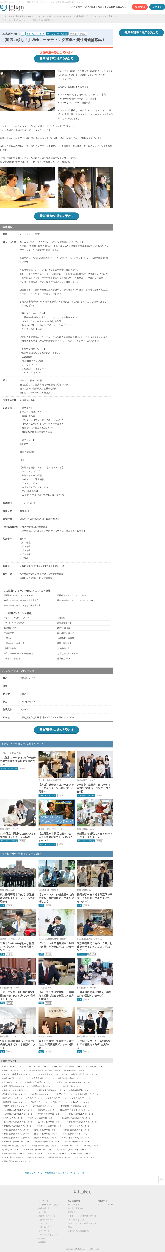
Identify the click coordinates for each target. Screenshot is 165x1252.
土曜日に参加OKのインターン (16, 1138)
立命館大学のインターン (41, 1094)
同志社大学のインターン (88, 1094)
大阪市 (83, 34)
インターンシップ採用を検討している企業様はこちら (100, 6)
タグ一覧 (42, 1212)
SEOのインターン (64, 1094)
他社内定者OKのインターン (82, 1090)
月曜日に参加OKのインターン (16, 1130)
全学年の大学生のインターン (46, 1138)
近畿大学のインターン (57, 1098)
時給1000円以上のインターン (84, 1074)
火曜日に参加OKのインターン (46, 1130)
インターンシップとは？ (48, 1204)
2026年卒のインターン (13, 1157)
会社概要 (42, 1242)
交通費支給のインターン (44, 1078)
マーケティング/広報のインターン (67, 1066)
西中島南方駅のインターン (44, 1106)
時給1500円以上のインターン (46, 1146)
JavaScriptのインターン (83, 1102)
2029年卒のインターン (13, 1118)
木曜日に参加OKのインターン (16, 1134)
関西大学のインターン (12, 1098)
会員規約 (42, 1238)
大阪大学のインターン (81, 1098)
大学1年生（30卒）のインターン (39, 1150)
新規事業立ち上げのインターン (54, 1074)
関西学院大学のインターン (14, 1102)
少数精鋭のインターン (74, 1070)
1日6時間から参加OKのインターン (18, 1110)
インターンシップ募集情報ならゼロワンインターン (22, 16)
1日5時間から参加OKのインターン (75, 1106)
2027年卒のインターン (80, 1126)
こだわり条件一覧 (45, 1220)
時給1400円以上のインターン (15, 1146)
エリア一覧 (43, 1223)
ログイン (157, 6)
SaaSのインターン (36, 1157)
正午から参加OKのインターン (50, 1122)
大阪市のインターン (11, 1070)
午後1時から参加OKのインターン (83, 1122)
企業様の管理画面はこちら (79, 1231)
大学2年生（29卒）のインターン (72, 1150)
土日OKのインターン (12, 1082)
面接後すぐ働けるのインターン (52, 1090)
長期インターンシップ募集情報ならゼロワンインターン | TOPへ (56, 1173)
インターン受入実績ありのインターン (19, 1074)
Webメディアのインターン (14, 1094)
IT (50, 16)
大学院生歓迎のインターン (72, 1086)
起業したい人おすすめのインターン (18, 1090)
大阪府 (73, 34)
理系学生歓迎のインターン (44, 1086)
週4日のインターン (39, 1102)
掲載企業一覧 (44, 1208)
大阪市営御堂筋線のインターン (16, 1161)
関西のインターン (36, 1153)
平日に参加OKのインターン (76, 1134)
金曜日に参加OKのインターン (46, 1134)
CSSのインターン (93, 1146)
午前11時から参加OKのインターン (18, 1122)
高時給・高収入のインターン (15, 1106)
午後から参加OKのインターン (81, 1114)
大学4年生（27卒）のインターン (17, 1142)
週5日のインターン (58, 1153)
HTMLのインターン (72, 1146)
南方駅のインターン (46, 1110)
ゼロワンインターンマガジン (110, 1204)
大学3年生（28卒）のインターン (77, 1138)
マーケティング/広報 (103, 16)
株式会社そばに (83, 16)
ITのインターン (9, 1066)
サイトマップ (44, 1231)
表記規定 (72, 1212)
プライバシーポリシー (47, 1235)
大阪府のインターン (95, 1066)
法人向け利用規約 (75, 1208)
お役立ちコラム (45, 1227)
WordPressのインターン (13, 1153)
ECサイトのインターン (86, 1157)
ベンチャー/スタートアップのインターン (43, 1070)
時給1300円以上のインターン (78, 1142)
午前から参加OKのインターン (50, 1114)
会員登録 (140, 6)
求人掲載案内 (73, 1204)
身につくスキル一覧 (46, 1216)
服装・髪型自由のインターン (15, 1086)
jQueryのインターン (11, 1150)
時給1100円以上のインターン (48, 1142)
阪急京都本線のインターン (60, 1157)
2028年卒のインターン (80, 1153)
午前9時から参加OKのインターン (42, 1118)
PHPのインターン (35, 1098)
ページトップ (161, 1179)
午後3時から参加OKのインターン (51, 1126)
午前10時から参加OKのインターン (76, 1118)
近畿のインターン (60, 1102)
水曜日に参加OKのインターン (77, 1130)
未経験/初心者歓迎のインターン (39, 1082)
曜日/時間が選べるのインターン (72, 1078)
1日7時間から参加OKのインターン (74, 1110)
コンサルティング (63, 16)
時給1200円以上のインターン (15, 1078)
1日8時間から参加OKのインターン (18, 1114)
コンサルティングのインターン (35, 1066)
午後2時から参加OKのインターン (17, 1126)
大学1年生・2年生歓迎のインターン (73, 1082)
